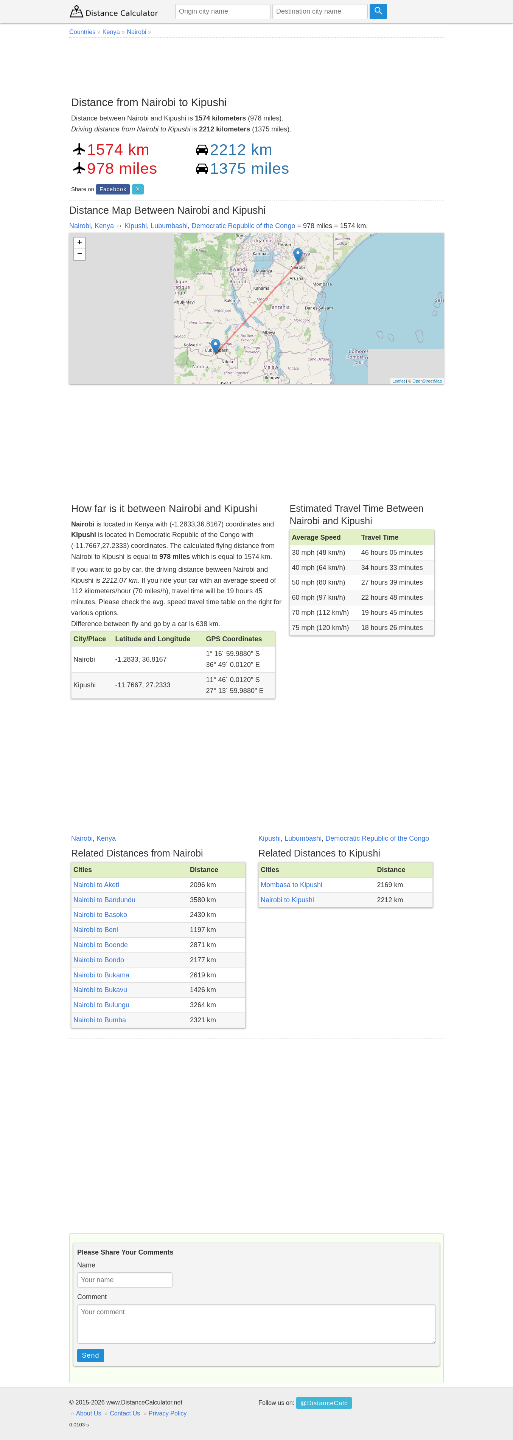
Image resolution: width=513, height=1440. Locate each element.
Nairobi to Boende (100, 945)
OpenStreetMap (427, 381)
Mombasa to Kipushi (291, 885)
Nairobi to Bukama (101, 975)
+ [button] (79, 243)
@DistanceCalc (324, 1403)
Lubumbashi (169, 226)
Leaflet (398, 381)
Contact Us (125, 1413)
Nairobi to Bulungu (101, 1005)
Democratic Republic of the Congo (243, 226)
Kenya (104, 226)
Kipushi (135, 226)
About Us (88, 1413)
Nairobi (80, 226)
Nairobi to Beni (95, 930)
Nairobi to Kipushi (287, 900)
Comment (92, 1297)
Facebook (112, 189)
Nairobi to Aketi (96, 885)
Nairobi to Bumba (99, 1020)
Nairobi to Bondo (98, 960)
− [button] (79, 254)
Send (90, 1355)
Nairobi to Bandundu (104, 900)
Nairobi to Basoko (100, 914)
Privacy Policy (168, 1413)
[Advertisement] (256, 64)
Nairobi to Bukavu (100, 990)
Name (86, 1265)
